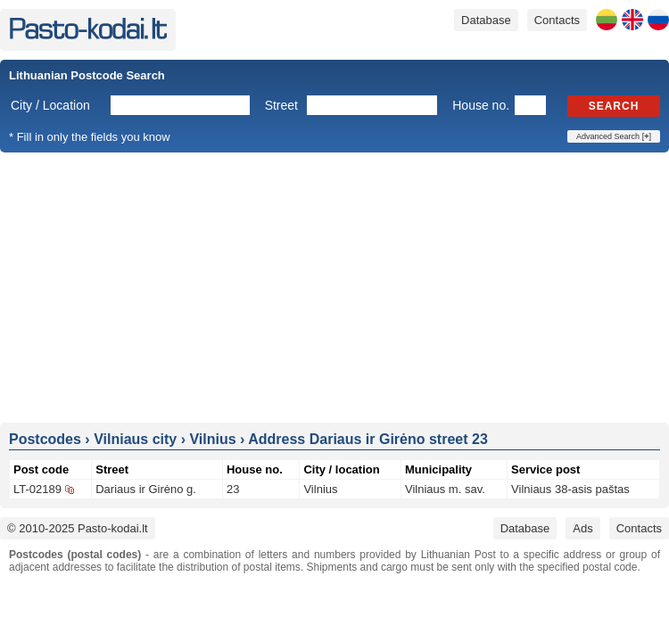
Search (614, 106)
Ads (582, 528)
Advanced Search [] (613, 136)
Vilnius (320, 489)
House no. (480, 105)
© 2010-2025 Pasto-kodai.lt (77, 528)
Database (486, 20)
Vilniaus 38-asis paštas (570, 489)
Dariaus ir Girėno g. (145, 489)
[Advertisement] (335, 286)
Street (281, 105)
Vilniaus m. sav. (445, 489)
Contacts (557, 20)
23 (233, 489)
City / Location (50, 105)
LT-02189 (37, 489)
